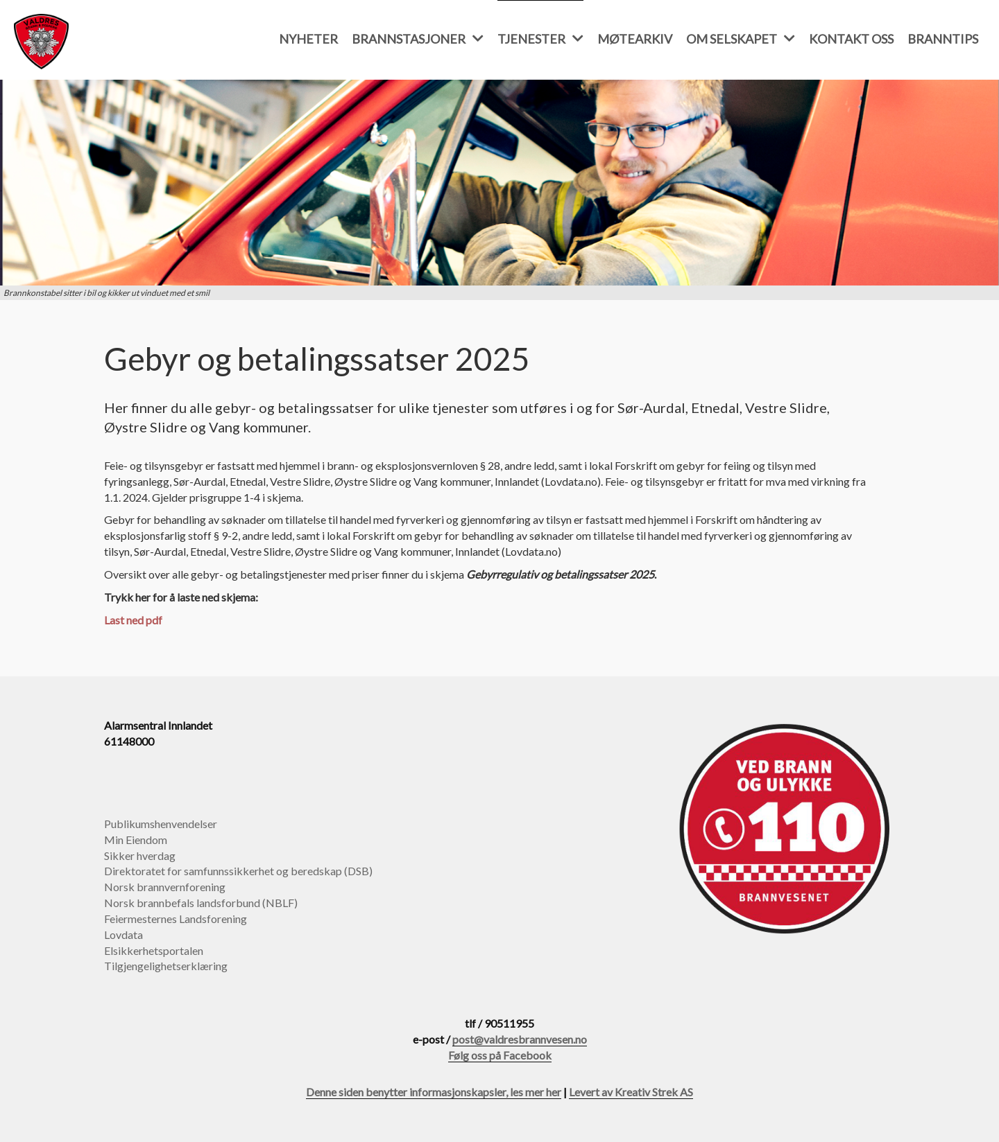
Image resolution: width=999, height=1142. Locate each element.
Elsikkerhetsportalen (153, 950)
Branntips (942, 38)
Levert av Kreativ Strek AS (631, 1091)
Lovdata (123, 934)
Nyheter (308, 38)
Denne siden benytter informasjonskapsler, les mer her (433, 1091)
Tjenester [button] (540, 38)
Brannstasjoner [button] (418, 38)
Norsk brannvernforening (164, 886)
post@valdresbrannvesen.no (519, 1039)
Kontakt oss (851, 38)
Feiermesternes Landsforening (175, 918)
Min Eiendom (135, 839)
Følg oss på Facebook (500, 1055)
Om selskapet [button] (740, 38)
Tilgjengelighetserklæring (166, 965)
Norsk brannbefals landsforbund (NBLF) (201, 902)
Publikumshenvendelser (160, 823)
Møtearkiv (634, 38)
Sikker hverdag (140, 855)
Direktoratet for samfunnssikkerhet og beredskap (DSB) (238, 870)
